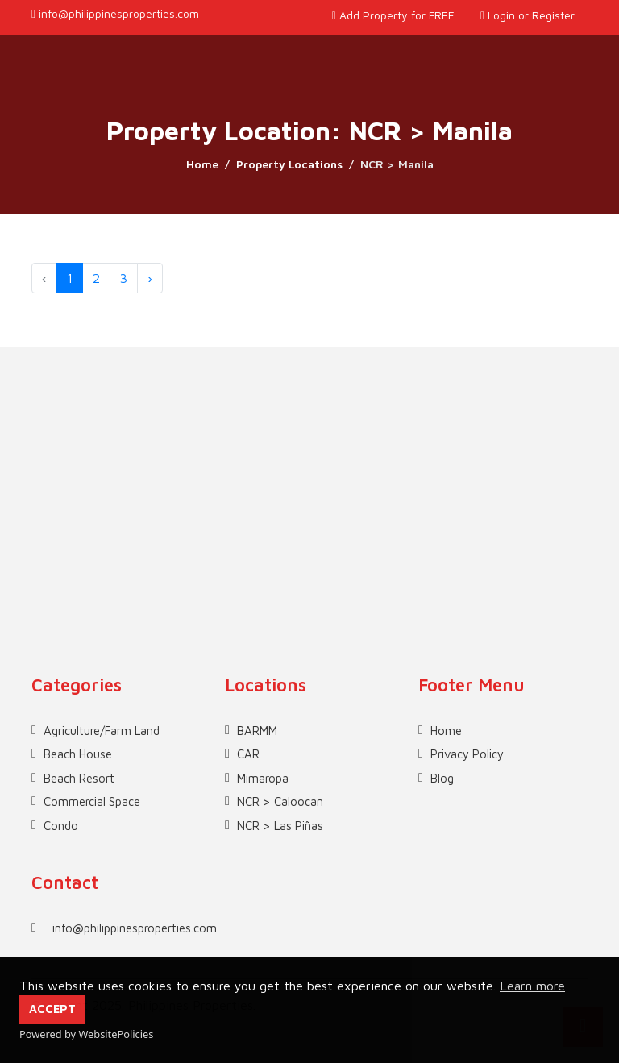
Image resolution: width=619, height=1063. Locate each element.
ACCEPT (52, 1008)
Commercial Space (92, 801)
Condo (61, 826)
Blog (442, 778)
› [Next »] (149, 278)
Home (202, 164)
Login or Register (527, 15)
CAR (248, 754)
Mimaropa (263, 778)
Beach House (78, 754)
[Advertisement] (309, 460)
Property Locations (289, 164)
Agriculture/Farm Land (102, 730)
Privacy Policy (467, 754)
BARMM (257, 730)
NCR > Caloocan (280, 801)
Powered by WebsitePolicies (86, 1034)
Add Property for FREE (393, 15)
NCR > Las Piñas (280, 826)
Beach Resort (79, 778)
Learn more (532, 985)
